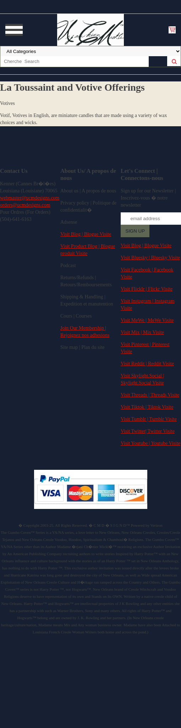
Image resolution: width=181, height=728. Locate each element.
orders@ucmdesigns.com (25, 205)
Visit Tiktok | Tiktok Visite (147, 407)
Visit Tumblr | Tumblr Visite (149, 419)
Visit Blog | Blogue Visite (85, 234)
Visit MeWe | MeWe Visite (147, 320)
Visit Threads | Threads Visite (150, 395)
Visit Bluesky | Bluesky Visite (150, 257)
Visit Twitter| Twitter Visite (148, 431)
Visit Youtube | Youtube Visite (150, 443)
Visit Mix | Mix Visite (142, 332)
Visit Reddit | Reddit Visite (147, 363)
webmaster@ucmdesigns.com (29, 198)
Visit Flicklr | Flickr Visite (146, 289)
